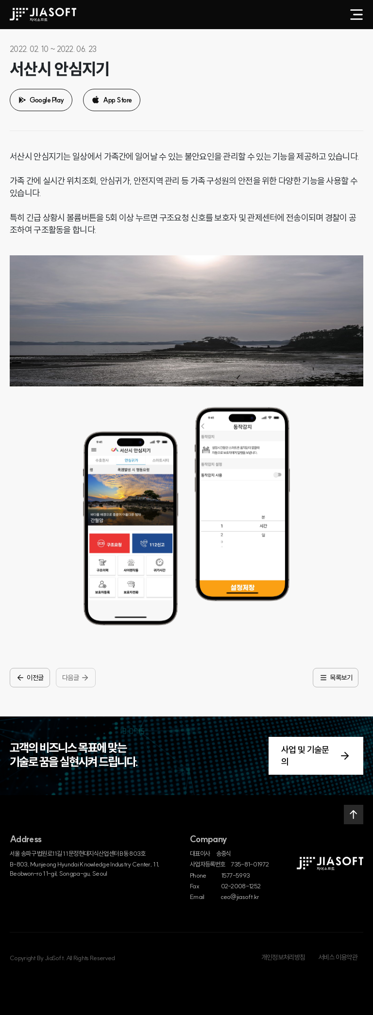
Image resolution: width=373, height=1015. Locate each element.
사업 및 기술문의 (316, 755)
